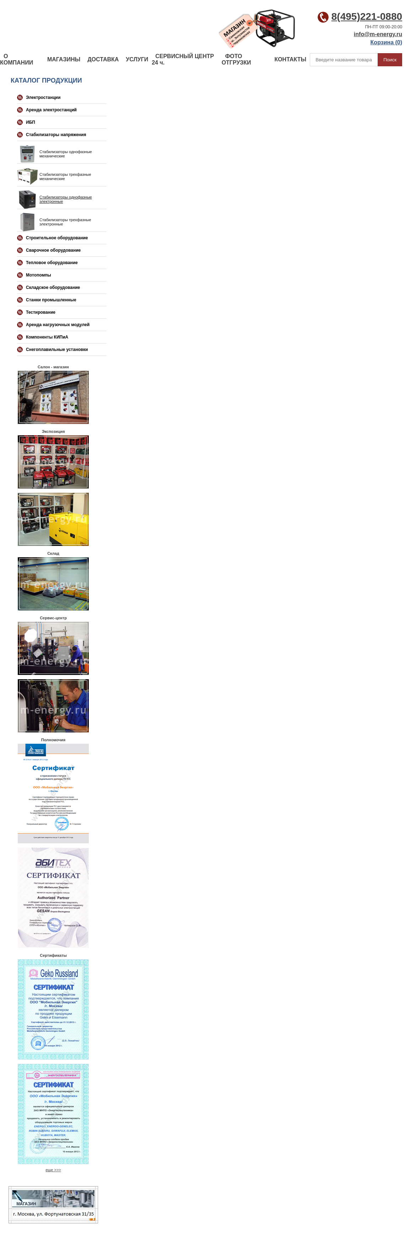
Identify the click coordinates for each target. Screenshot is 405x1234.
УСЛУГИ (137, 59)
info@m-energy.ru (378, 34)
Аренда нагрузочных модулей (58, 324)
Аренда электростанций (51, 109)
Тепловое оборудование (52, 262)
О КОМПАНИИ (16, 59)
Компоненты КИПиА (47, 337)
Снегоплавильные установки (57, 349)
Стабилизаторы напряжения (56, 134)
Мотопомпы (38, 275)
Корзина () (386, 42)
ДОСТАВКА (103, 59)
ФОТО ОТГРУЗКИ (236, 59)
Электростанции (43, 97)
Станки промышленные (51, 299)
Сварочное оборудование (53, 250)
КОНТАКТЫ (290, 59)
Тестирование (40, 312)
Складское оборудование (53, 287)
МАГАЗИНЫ (63, 59)
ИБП (30, 122)
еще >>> (53, 1170)
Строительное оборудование (57, 237)
